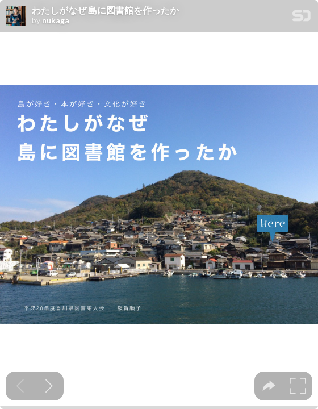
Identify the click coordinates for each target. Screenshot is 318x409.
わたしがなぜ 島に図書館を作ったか (105, 10)
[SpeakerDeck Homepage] (301, 17)
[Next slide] (49, 386)
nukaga (55, 20)
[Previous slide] (20, 386)
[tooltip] (269, 386)
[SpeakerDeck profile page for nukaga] (16, 16)
